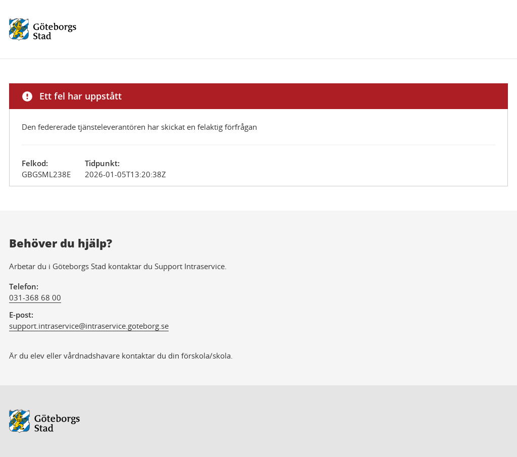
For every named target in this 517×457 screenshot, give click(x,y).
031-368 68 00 (35, 297)
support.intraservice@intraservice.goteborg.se (89, 326)
